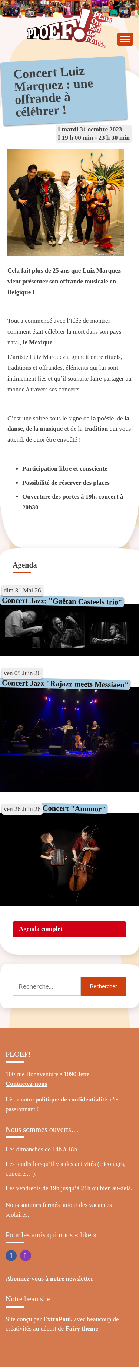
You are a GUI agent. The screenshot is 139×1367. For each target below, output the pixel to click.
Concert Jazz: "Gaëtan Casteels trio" (62, 601)
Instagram (25, 1255)
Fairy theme (81, 1328)
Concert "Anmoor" (74, 808)
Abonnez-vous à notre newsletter (49, 1278)
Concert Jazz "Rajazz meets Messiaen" (65, 683)
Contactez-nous (26, 1083)
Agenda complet (41, 928)
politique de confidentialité (71, 1099)
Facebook (11, 1255)
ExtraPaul (57, 1319)
